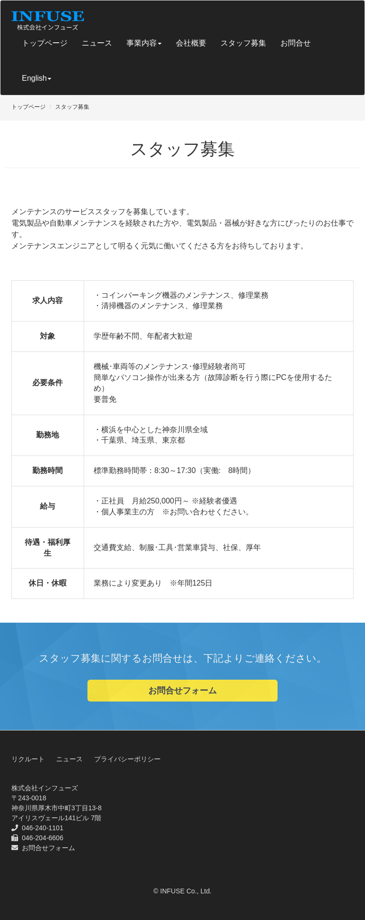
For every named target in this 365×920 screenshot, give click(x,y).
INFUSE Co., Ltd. (185, 891)
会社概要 (191, 43)
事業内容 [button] (144, 43)
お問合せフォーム (182, 690)
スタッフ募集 (243, 43)
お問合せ (295, 43)
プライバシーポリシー (127, 759)
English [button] (36, 78)
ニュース (97, 43)
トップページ (44, 43)
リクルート (28, 759)
